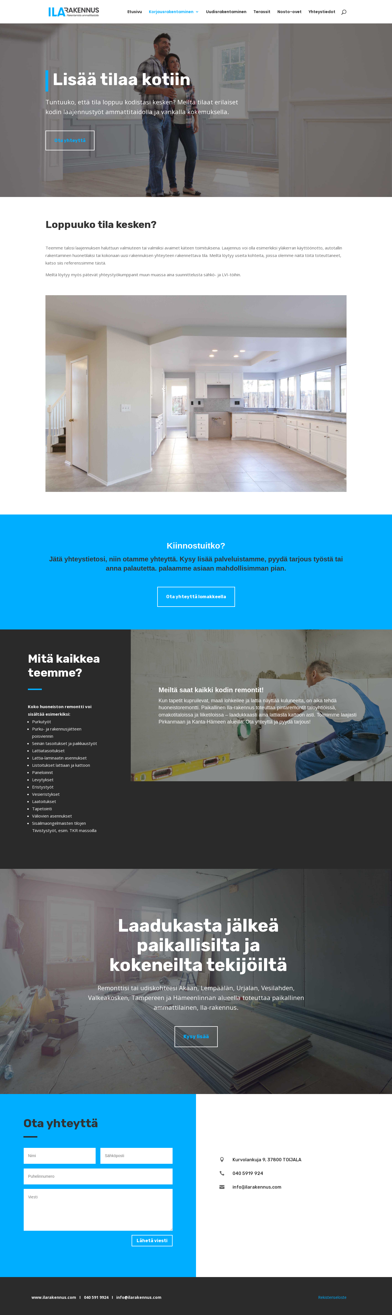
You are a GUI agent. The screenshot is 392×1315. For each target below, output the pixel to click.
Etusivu (134, 12)
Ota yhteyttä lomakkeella (196, 596)
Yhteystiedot (322, 12)
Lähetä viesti (152, 1240)
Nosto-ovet (289, 12)
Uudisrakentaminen (226, 12)
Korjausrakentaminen (171, 12)
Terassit (261, 12)
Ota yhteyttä (70, 140)
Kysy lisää (196, 1036)
